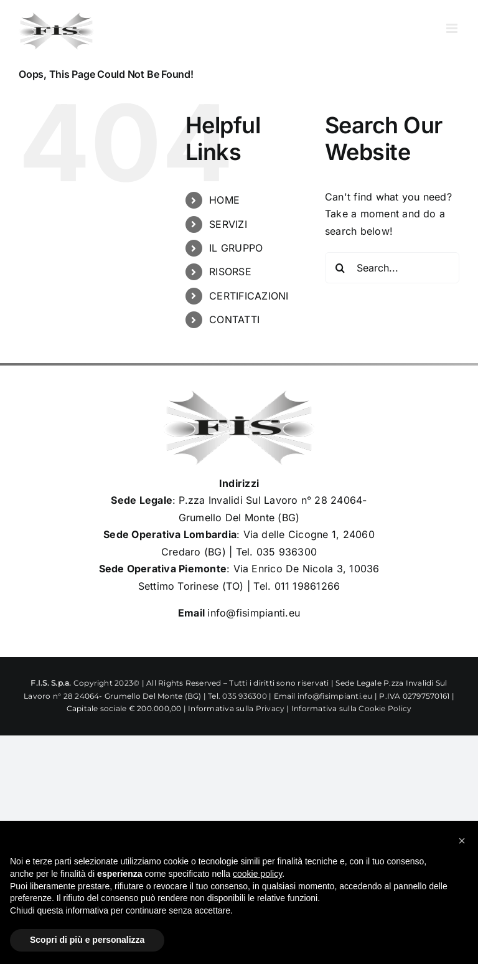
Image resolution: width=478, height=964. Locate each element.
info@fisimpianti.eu (253, 613)
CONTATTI (234, 319)
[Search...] (392, 267)
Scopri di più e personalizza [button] (87, 940)
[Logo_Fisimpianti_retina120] (239, 395)
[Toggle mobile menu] (452, 28)
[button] (462, 841)
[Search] (340, 267)
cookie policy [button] (257, 874)
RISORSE (230, 271)
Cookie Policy (384, 708)
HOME (224, 200)
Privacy (270, 708)
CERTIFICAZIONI (248, 296)
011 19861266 (307, 586)
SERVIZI (228, 224)
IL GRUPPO (236, 248)
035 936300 (286, 552)
